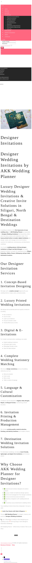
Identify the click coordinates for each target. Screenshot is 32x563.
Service (6, 108)
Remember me (16, 45)
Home (2, 108)
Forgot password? (5, 45)
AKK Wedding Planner (6, 543)
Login (3, 39)
